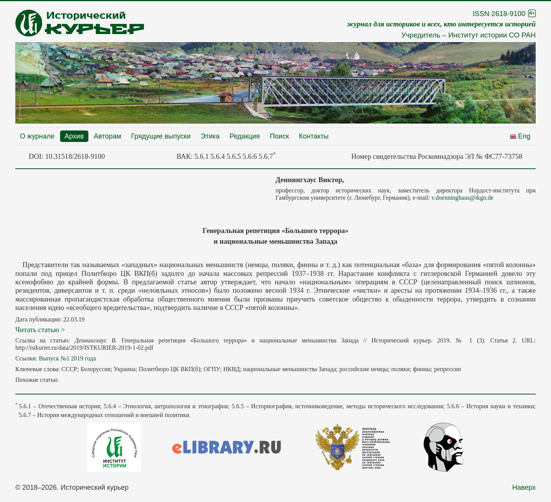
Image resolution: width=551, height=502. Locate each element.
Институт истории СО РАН (492, 35)
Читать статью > (40, 330)
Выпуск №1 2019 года (67, 358)
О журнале (37, 136)
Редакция (245, 136)
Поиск (279, 136)
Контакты (314, 136)
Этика (210, 136)
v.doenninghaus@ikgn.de (463, 197)
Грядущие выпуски (161, 136)
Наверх (524, 487)
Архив (74, 136)
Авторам (107, 136)
